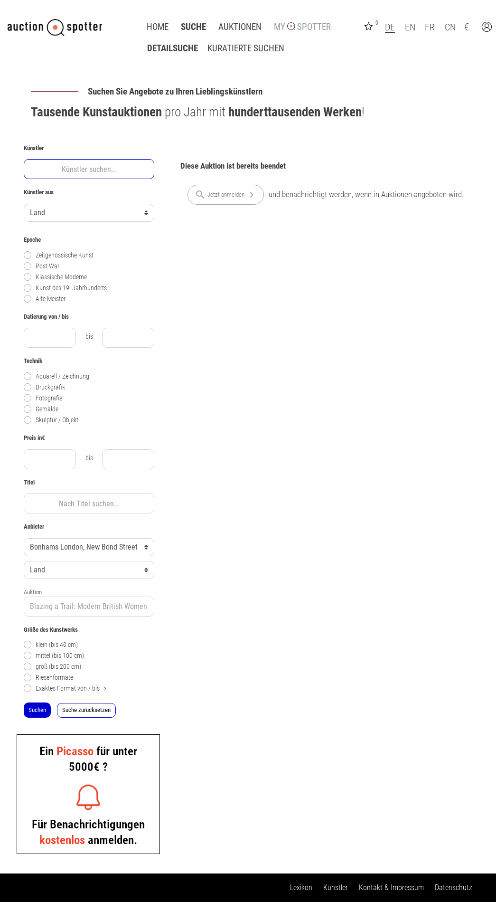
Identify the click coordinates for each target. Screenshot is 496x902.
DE (390, 27)
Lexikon (301, 887)
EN (410, 27)
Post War (41, 266)
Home (157, 27)
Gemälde (41, 409)
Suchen (37, 709)
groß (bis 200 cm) (52, 667)
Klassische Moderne (55, 277)
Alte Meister (45, 299)
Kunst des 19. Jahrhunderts (65, 288)
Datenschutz (453, 887)
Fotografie (43, 398)
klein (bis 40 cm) (51, 645)
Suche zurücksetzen (86, 709)
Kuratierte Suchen (245, 48)
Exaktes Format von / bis (65, 688)
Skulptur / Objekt (51, 420)
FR (430, 27)
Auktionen (240, 27)
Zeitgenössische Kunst (59, 255)
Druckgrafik (44, 387)
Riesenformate (48, 678)
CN (450, 27)
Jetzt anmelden (226, 194)
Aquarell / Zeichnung (56, 376)
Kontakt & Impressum (391, 887)
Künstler (335, 887)
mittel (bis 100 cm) (54, 656)
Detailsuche (172, 48)
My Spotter (302, 27)
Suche (193, 27)
